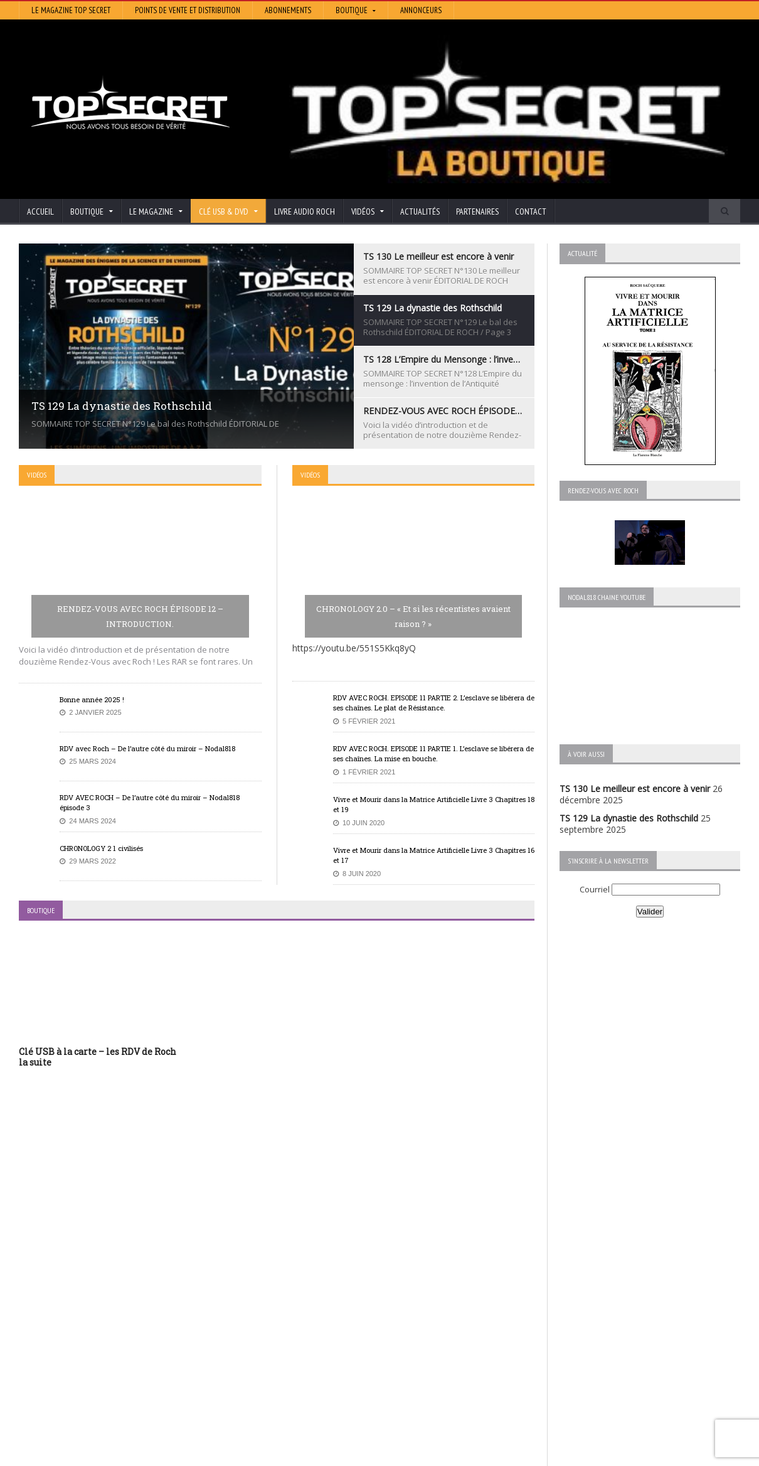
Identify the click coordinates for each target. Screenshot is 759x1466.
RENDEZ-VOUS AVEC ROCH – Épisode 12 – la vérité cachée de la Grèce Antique (123, 1378)
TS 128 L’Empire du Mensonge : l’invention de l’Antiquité (131, 1327)
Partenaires (477, 211)
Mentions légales (712, 1454)
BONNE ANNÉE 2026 (62, 1419)
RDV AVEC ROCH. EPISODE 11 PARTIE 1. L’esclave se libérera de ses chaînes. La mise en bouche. (433, 754)
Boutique (570, 1454)
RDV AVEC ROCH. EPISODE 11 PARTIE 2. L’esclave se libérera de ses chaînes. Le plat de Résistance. (433, 703)
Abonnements (288, 10)
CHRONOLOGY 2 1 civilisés (101, 848)
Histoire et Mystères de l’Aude (327, 1292)
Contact (530, 211)
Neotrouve (288, 1336)
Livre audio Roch (304, 211)
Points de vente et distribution (187, 10)
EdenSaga (287, 1345)
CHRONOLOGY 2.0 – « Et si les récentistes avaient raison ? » (413, 616)
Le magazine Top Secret (70, 10)
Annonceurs (421, 10)
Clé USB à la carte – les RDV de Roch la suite (97, 1057)
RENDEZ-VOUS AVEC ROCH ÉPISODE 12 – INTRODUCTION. (140, 616)
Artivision (285, 1309)
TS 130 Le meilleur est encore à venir (635, 789)
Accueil (40, 211)
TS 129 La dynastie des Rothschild (629, 818)
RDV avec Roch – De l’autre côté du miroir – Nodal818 (147, 748)
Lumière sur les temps (312, 1327)
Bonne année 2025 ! (92, 699)
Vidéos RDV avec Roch (634, 1454)
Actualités (420, 211)
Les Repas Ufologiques (313, 1362)
